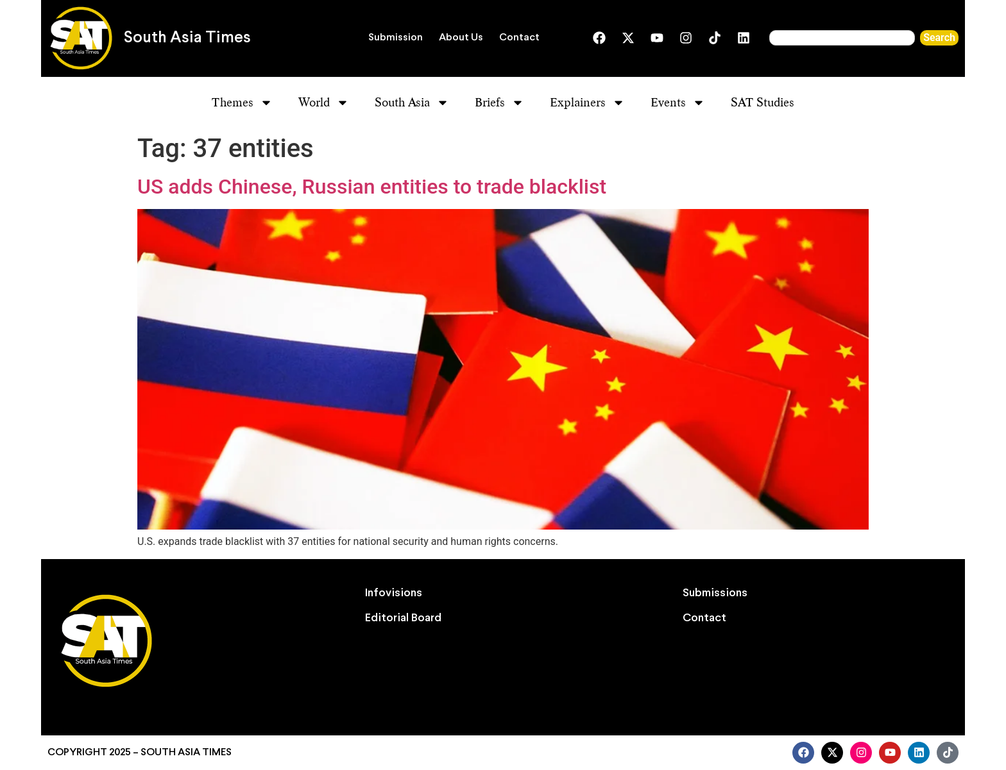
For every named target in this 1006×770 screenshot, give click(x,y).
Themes (242, 102)
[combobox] (842, 38)
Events (678, 102)
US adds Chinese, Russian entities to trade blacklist (371, 186)
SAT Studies (762, 102)
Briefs (499, 102)
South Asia (412, 102)
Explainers (587, 102)
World (323, 102)
